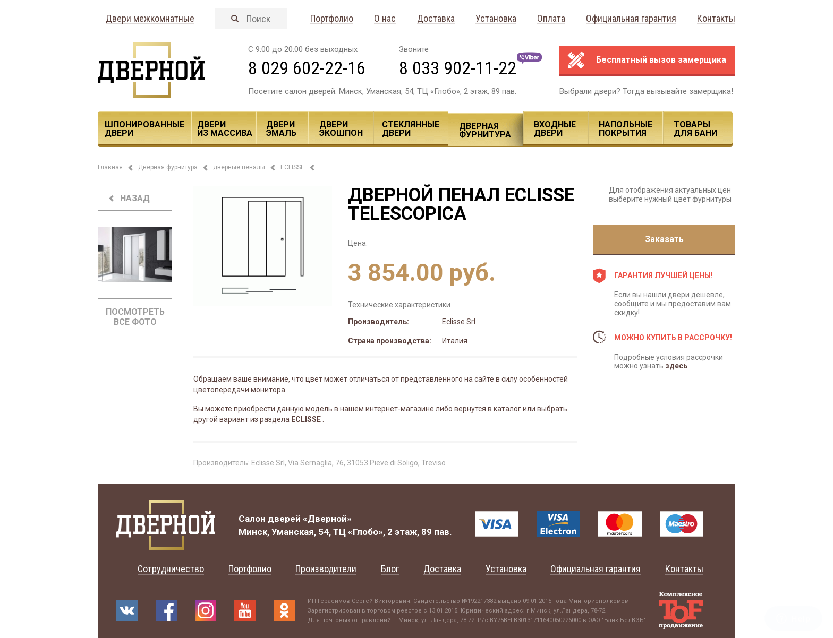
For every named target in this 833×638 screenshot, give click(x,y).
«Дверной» (327, 518)
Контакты (716, 19)
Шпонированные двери (144, 128)
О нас (385, 19)
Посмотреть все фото (135, 317)
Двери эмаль (281, 128)
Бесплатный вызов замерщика (661, 60)
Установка (495, 19)
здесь (676, 365)
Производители (325, 568)
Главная (110, 167)
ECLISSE (292, 167)
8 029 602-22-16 (307, 68)
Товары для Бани (695, 128)
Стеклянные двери (410, 128)
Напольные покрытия (625, 128)
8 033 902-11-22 (457, 68)
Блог (390, 568)
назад (135, 198)
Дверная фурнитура (485, 130)
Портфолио (331, 19)
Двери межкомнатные (150, 19)
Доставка (436, 19)
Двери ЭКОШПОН (341, 128)
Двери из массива (224, 128)
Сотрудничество (171, 568)
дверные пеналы (239, 167)
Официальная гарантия (631, 19)
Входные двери (555, 128)
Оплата (551, 19)
